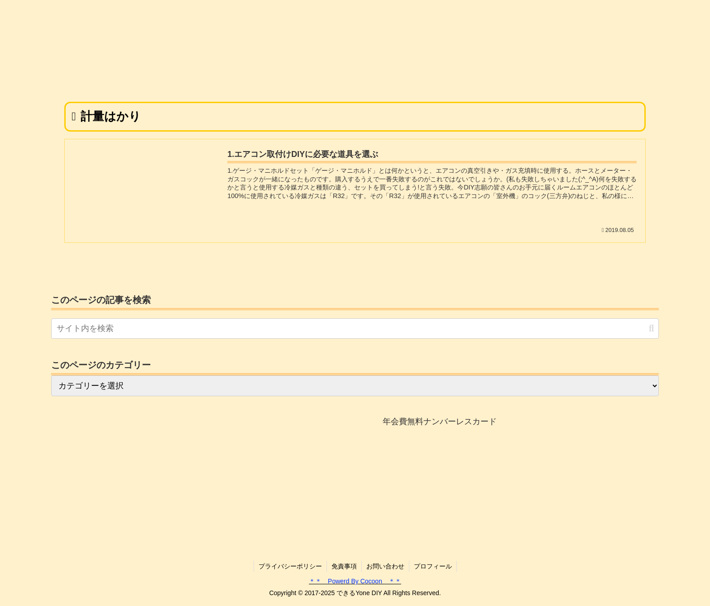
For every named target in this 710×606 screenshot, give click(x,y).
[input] (355, 328)
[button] (651, 328)
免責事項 (344, 566)
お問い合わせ (385, 566)
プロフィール (433, 566)
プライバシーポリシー (290, 566)
